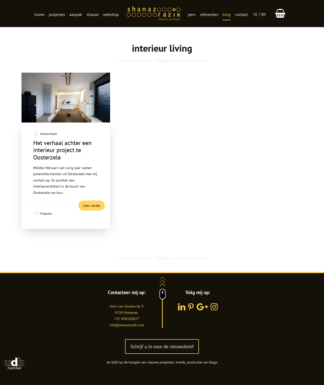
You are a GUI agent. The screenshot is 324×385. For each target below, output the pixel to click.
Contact (241, 14)
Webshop (111, 14)
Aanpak (75, 14)
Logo (154, 14)
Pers (191, 14)
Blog (226, 14)
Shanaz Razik (48, 134)
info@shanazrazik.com (126, 325)
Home (39, 14)
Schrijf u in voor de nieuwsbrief (162, 346)
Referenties (209, 14)
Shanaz (93, 14)
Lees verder (91, 205)
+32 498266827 (126, 318)
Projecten (57, 14)
